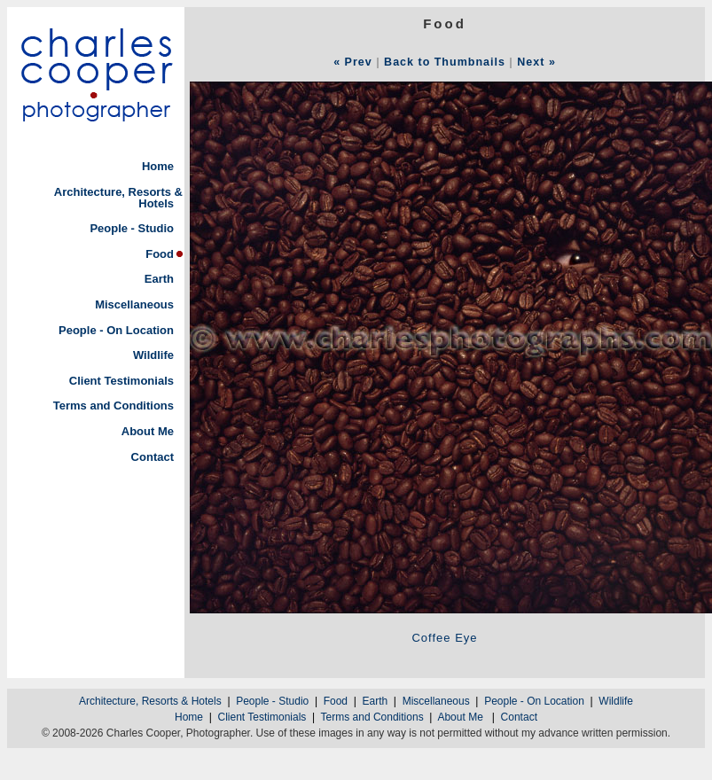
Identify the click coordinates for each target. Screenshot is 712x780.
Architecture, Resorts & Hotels (118, 197)
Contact (152, 457)
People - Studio (132, 228)
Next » (536, 62)
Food (159, 254)
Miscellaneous (134, 304)
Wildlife (153, 355)
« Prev (352, 62)
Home (158, 166)
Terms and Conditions (113, 405)
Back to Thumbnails (444, 62)
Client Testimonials (121, 380)
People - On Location (116, 330)
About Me (147, 431)
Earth (159, 278)
